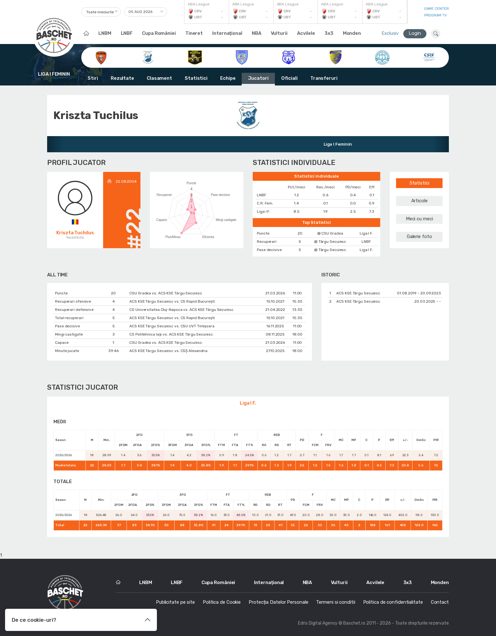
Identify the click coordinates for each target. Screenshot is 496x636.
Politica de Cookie (222, 602)
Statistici (196, 78)
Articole (419, 201)
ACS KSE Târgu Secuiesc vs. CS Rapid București (172, 301)
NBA (256, 33)
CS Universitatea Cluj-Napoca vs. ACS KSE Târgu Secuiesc (181, 309)
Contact (440, 602)
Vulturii (279, 33)
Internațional (227, 33)
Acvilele (306, 33)
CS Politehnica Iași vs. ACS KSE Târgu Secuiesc (171, 334)
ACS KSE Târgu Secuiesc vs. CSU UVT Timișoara (171, 326)
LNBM (104, 33)
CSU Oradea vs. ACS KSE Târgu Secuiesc (165, 293)
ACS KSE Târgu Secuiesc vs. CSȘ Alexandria (168, 351)
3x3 (329, 33)
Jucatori (258, 78)
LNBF (127, 33)
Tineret (194, 33)
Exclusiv (390, 33)
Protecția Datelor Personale (278, 602)
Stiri (93, 78)
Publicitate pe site (175, 602)
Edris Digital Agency (318, 623)
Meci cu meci (419, 219)
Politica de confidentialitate (393, 602)
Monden (352, 33)
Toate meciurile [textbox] (100, 12)
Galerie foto (419, 236)
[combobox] (101, 11)
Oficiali (289, 78)
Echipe (227, 78)
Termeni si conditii (335, 602)
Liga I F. (248, 403)
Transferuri (324, 78)
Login (415, 33)
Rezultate (122, 78)
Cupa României (159, 33)
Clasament (159, 78)
